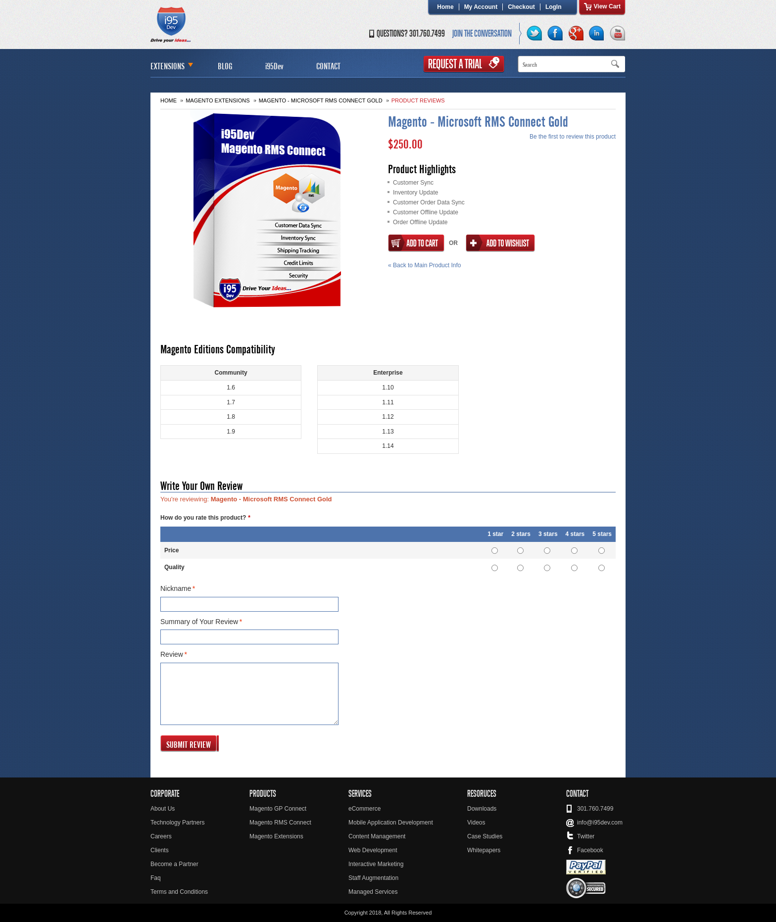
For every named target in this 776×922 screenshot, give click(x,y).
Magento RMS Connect (280, 822)
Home (445, 6)
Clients (159, 850)
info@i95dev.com (600, 822)
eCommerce (364, 808)
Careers (161, 836)
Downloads (481, 808)
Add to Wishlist (500, 243)
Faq (155, 877)
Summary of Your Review (199, 622)
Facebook (590, 850)
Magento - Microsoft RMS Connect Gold (321, 100)
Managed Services (372, 891)
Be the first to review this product (573, 136)
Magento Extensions (217, 100)
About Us (162, 808)
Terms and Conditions (179, 891)
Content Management (376, 836)
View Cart (607, 6)
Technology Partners (177, 822)
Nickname (175, 588)
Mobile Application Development (390, 822)
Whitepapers (483, 850)
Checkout (521, 6)
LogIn (553, 6)
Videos (476, 822)
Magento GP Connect (277, 808)
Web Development (372, 850)
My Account (481, 6)
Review (171, 654)
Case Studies (484, 836)
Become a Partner (174, 864)
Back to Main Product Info (424, 265)
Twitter (585, 836)
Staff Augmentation (373, 877)
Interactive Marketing (375, 864)
